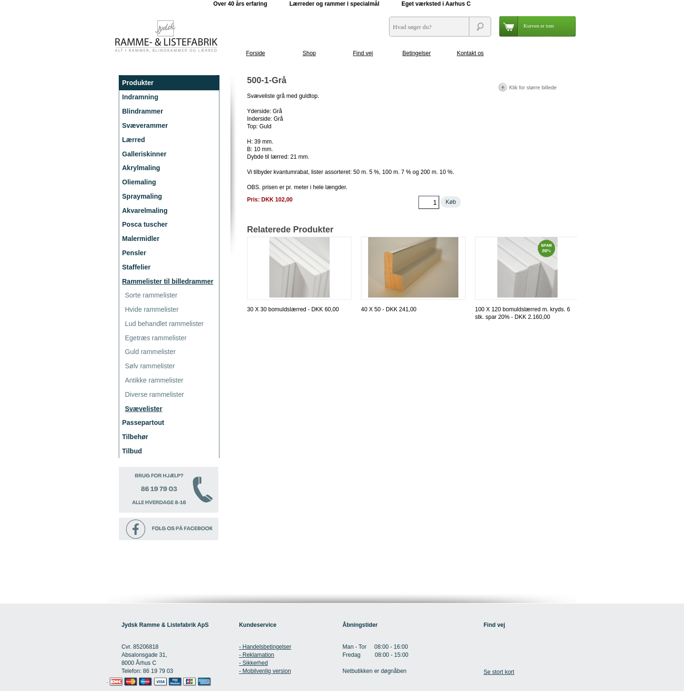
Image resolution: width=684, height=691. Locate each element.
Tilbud (132, 451)
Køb (451, 202)
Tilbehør (135, 437)
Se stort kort (499, 672)
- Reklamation (256, 655)
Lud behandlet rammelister (164, 323)
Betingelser (416, 53)
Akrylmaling (141, 168)
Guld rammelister (150, 351)
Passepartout (143, 422)
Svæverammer (145, 125)
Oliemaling (139, 182)
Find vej (363, 53)
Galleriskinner (144, 154)
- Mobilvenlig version (265, 671)
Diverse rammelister (154, 394)
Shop (309, 53)
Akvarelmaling (145, 210)
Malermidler (141, 238)
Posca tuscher (145, 224)
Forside (255, 53)
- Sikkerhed (253, 663)
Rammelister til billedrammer (167, 281)
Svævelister (143, 409)
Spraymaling (142, 196)
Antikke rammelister (154, 380)
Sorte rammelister (151, 295)
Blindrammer (142, 111)
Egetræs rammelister (156, 338)
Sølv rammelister (150, 366)
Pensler (134, 253)
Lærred (133, 140)
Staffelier (136, 267)
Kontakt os (470, 53)
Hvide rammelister (152, 309)
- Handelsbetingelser (265, 646)
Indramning (140, 97)
